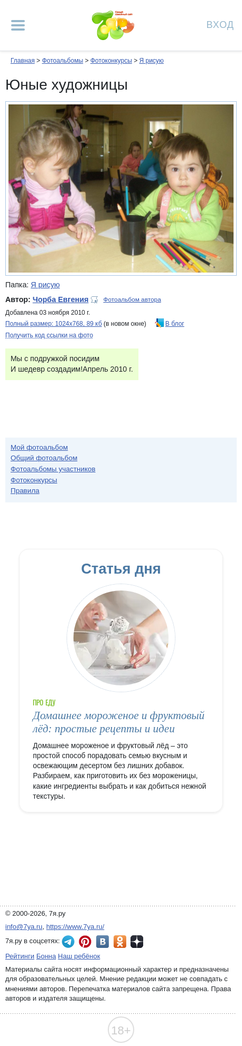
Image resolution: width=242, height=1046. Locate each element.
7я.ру (137, 941)
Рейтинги (19, 956)
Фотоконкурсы (111, 60)
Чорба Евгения (61, 299)
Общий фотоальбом (44, 458)
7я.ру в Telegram (68, 941)
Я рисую (151, 60)
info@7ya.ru (23, 927)
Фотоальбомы (62, 60)
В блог (174, 323)
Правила (25, 491)
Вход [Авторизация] (220, 24)
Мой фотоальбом (39, 447)
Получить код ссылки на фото (49, 335)
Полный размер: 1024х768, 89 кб (53, 323)
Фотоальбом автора (132, 299)
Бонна (46, 956)
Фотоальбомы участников (53, 469)
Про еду (44, 703)
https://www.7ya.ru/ (75, 927)
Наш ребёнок (79, 956)
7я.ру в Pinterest (85, 941)
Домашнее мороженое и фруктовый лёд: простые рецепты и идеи (118, 722)
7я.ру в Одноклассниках (120, 941)
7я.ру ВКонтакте (102, 941)
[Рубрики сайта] (18, 25)
